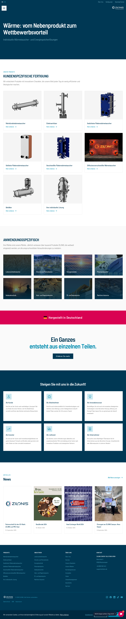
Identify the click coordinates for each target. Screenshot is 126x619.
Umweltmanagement (71, 579)
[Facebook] (111, 597)
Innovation (68, 573)
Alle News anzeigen (115, 477)
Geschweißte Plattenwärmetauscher (13, 570)
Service (67, 560)
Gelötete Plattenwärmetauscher (12, 566)
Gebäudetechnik (38, 570)
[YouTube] (122, 597)
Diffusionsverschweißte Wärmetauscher (14, 573)
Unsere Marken (69, 566)
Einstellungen (89, 615)
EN (5, 2)
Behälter (5, 576)
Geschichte (68, 583)
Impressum (19, 601)
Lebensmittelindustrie (40, 556)
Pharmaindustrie (39, 566)
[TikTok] (118, 597)
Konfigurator (109, 2)
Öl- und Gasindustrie (40, 576)
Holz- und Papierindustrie (41, 573)
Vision (67, 576)
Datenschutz (6, 601)
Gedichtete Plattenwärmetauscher (12, 563)
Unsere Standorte (70, 563)
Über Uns (100, 2)
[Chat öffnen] (121, 614)
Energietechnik (38, 563)
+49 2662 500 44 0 (101, 566)
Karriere (67, 586)
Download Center (119, 2)
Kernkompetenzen (70, 570)
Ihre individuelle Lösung (10, 579)
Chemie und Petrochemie (41, 560)
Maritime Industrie (39, 579)
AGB (13, 601)
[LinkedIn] (114, 597)
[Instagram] (107, 597)
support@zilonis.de (102, 569)
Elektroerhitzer (7, 560)
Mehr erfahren (64, 615)
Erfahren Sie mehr (63, 356)
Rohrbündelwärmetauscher (10, 556)
